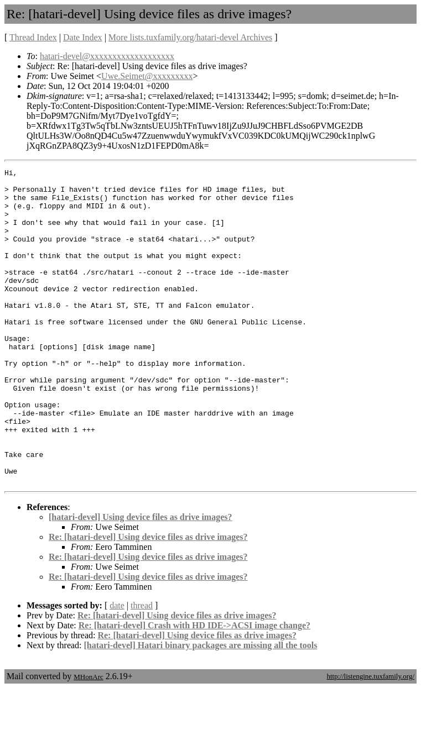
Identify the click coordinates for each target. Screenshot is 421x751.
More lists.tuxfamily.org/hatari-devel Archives (190, 37)
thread (142, 668)
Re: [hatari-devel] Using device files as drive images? (148, 600)
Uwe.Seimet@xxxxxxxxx (147, 76)
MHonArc (88, 740)
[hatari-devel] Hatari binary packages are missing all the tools (201, 708)
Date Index (82, 37)
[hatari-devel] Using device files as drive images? (140, 580)
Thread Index (33, 37)
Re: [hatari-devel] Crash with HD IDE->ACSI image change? (194, 688)
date (117, 668)
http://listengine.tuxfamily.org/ (370, 739)
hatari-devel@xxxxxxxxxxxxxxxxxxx (107, 56)
